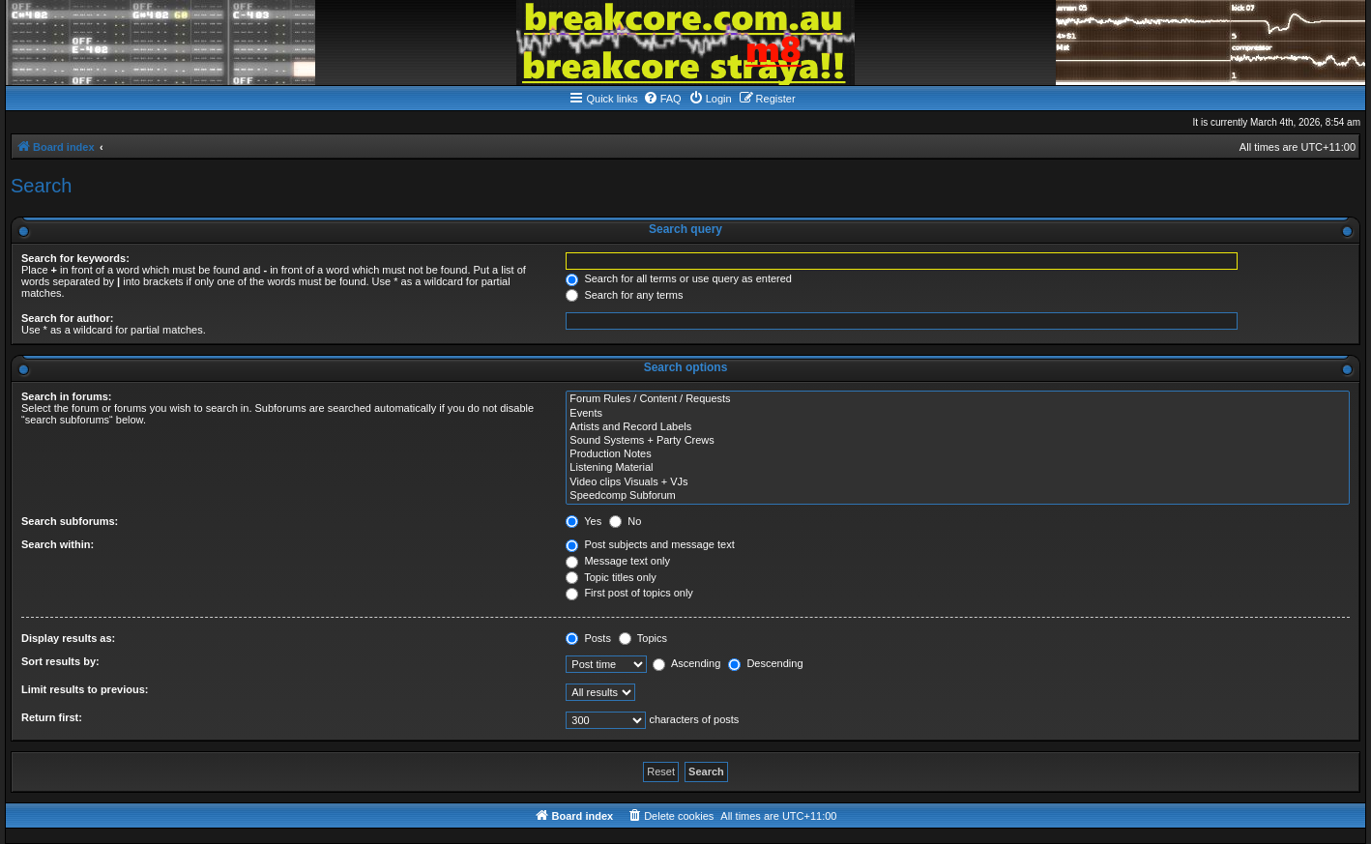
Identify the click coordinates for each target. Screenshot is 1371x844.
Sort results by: (60, 661)
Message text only (618, 561)
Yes (583, 521)
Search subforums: (69, 521)
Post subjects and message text (650, 544)
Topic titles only (611, 577)
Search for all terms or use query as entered (679, 278)
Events (958, 414)
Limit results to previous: (84, 689)
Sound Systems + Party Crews (958, 441)
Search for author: (67, 318)
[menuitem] (662, 98)
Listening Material (958, 468)
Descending (765, 663)
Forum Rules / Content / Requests (958, 399)
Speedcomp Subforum (958, 496)
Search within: (57, 544)
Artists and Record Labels (958, 427)
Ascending (686, 663)
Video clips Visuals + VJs (958, 482)
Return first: (51, 717)
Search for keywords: (75, 258)
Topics (643, 638)
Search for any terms (624, 295)
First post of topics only (629, 592)
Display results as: (68, 638)
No (625, 521)
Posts (588, 638)
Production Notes (958, 454)
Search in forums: (66, 396)
